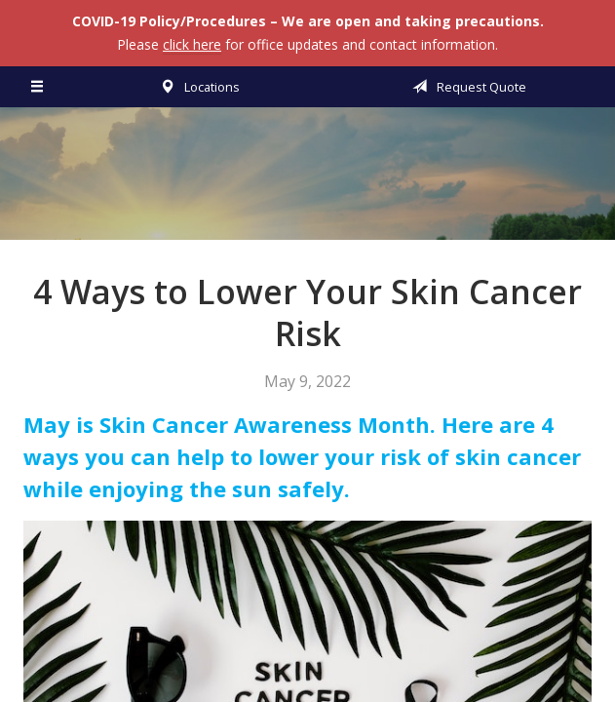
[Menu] (37, 87)
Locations (196, 87)
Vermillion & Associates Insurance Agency (308, 182)
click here (192, 44)
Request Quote (465, 87)
